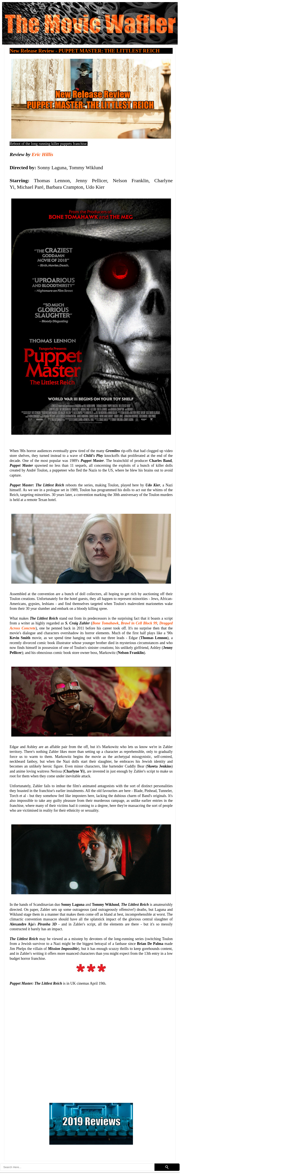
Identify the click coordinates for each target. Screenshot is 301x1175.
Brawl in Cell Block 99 (139, 623)
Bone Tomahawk (105, 623)
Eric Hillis (42, 154)
